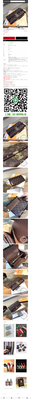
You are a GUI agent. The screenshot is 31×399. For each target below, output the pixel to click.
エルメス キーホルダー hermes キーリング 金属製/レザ (21, 366)
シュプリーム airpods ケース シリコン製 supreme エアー (9, 366)
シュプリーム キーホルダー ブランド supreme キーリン (21, 331)
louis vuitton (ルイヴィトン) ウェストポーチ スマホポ (21, 383)
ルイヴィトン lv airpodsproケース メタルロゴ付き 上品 (21, 347)
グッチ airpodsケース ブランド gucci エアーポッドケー (9, 383)
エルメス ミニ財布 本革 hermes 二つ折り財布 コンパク (9, 331)
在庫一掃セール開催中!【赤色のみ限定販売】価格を (9, 348)
